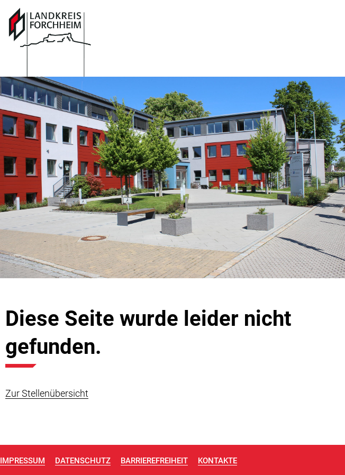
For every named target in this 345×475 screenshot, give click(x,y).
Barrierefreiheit (154, 460)
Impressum (22, 460)
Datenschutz (83, 460)
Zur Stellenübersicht (46, 393)
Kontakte (217, 460)
